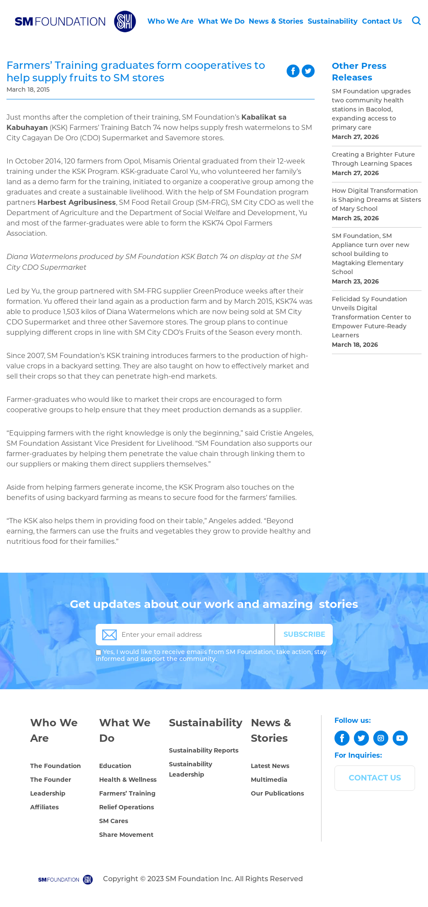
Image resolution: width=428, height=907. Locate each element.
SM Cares (113, 821)
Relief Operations (126, 807)
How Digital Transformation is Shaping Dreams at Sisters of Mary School (376, 200)
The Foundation (55, 766)
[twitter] (361, 738)
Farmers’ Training (127, 793)
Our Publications (277, 793)
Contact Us (382, 21)
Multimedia (269, 780)
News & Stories (276, 21)
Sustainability (333, 21)
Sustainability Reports (203, 750)
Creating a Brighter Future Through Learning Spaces (373, 159)
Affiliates (44, 807)
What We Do (221, 21)
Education (115, 766)
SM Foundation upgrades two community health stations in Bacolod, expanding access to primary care (371, 110)
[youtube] (400, 738)
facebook (293, 71)
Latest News (270, 766)
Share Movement (126, 835)
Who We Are (170, 21)
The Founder (50, 780)
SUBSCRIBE (304, 634)
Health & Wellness (127, 780)
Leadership (48, 793)
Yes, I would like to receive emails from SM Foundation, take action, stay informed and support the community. (211, 656)
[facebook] (342, 738)
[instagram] (380, 738)
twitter (308, 71)
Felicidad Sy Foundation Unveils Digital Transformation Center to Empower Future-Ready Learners (371, 317)
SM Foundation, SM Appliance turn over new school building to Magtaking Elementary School (370, 254)
